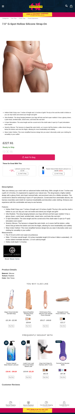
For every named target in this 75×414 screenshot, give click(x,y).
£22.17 (62, 322)
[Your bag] (71, 6)
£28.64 (28, 322)
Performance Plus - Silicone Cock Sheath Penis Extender (45, 313)
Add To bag (28, 157)
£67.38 (62, 374)
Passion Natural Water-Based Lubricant (11, 364)
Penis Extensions (33, 18)
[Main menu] (3, 6)
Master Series (15, 259)
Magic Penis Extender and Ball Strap (11, 312)
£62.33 (45, 374)
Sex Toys (14, 18)
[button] (27, 319)
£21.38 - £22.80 (11, 320)
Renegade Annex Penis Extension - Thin (63, 312)
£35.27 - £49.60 (45, 320)
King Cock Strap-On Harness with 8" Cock (45, 364)
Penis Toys (22, 18)
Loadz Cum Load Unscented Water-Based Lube (28, 364)
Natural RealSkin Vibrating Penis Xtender (28, 313)
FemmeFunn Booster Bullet (62, 364)
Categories (5, 18)
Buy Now (11, 326)
